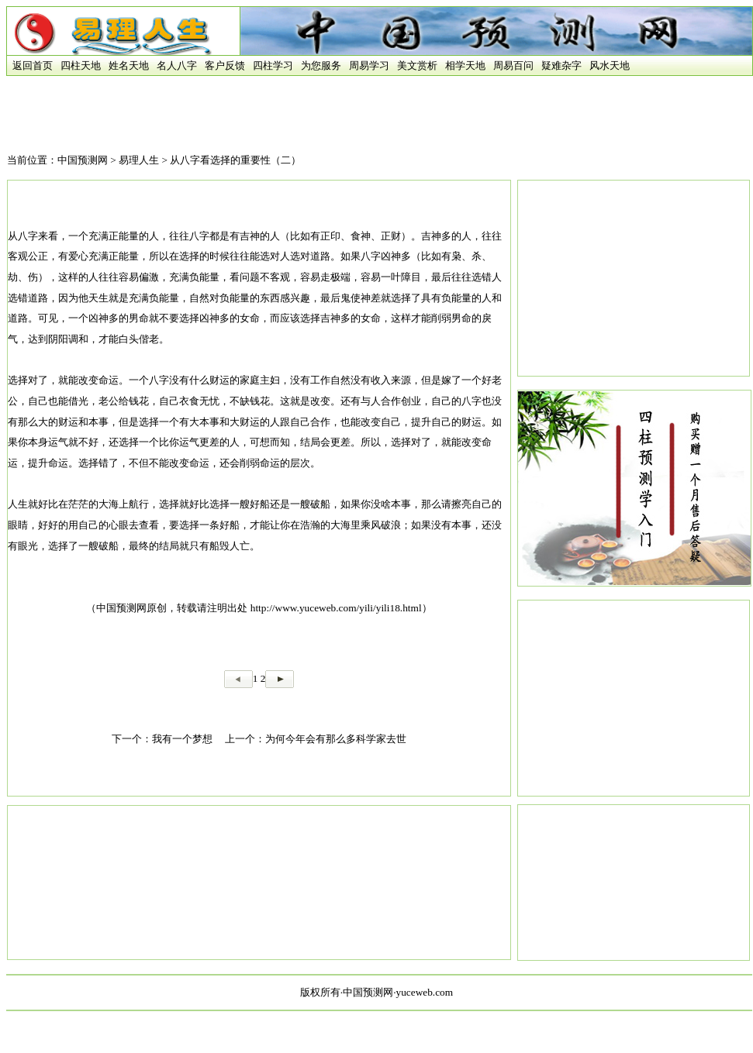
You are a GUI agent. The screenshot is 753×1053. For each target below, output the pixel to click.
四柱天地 (80, 65)
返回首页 (30, 65)
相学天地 (465, 65)
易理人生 (139, 160)
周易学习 (369, 65)
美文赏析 (417, 65)
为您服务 (321, 65)
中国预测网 (82, 160)
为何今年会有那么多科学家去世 (335, 739)
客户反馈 (225, 65)
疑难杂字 (561, 65)
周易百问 (513, 65)
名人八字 (177, 65)
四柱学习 (273, 65)
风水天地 (609, 65)
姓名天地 (129, 65)
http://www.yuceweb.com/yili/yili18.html (336, 608)
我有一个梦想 (182, 739)
